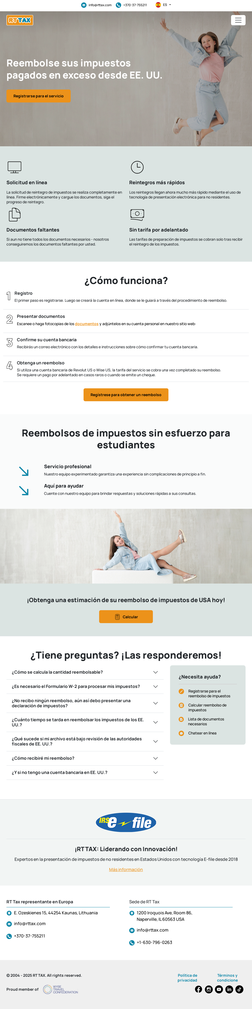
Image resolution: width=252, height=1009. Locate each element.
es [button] (163, 5)
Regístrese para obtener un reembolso (126, 394)
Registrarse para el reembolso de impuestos (209, 693)
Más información (126, 869)
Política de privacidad (187, 978)
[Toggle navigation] (238, 20)
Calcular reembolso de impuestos (207, 707)
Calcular (126, 617)
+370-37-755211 (131, 5)
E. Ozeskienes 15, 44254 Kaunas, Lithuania (56, 913)
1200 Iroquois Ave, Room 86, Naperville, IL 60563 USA (164, 916)
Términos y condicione (227, 978)
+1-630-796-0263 (154, 942)
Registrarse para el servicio (38, 95)
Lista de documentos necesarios (206, 721)
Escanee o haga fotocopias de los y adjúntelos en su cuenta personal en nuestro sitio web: (106, 323)
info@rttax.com (96, 5)
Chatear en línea (202, 733)
